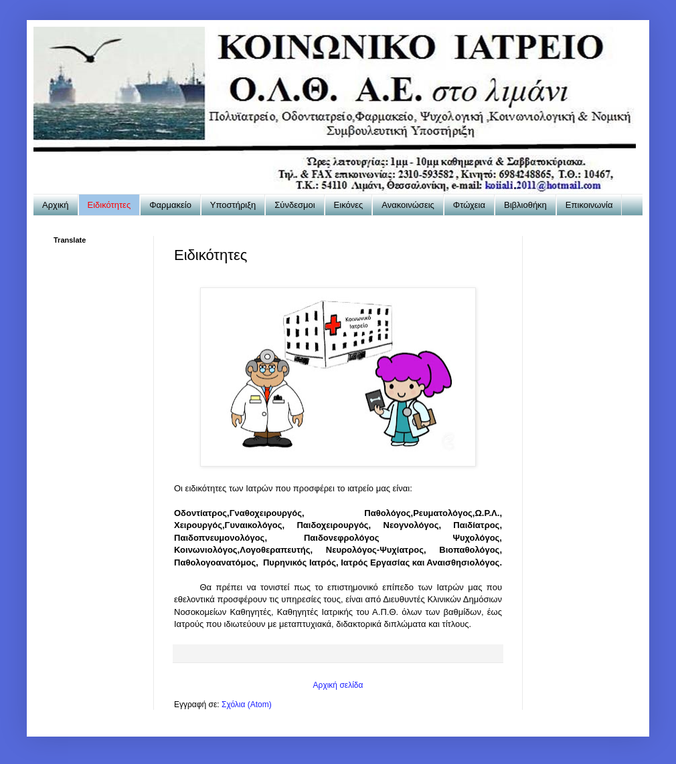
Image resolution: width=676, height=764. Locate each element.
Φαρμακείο (170, 205)
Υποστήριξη (233, 205)
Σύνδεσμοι (294, 205)
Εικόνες (348, 205)
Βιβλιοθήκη (525, 205)
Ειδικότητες (109, 205)
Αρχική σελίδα (338, 685)
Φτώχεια (469, 205)
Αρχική (55, 205)
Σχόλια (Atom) (247, 704)
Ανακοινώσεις (408, 205)
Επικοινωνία (589, 205)
